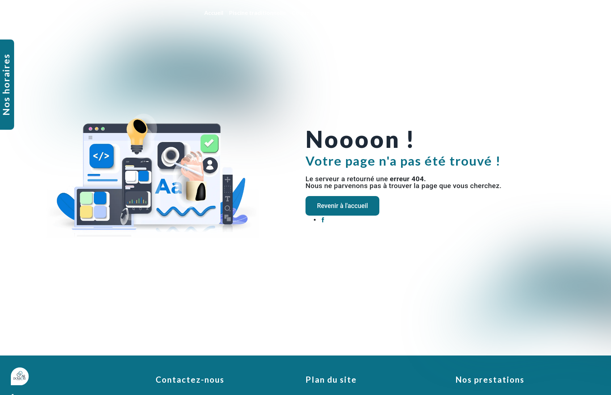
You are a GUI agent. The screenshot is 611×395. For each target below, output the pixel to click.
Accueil (212, 12)
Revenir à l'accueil (348, 205)
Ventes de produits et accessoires (457, 12)
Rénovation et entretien (373, 12)
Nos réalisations (547, 12)
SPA (514, 12)
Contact (585, 12)
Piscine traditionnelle (256, 12)
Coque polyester (313, 12)
